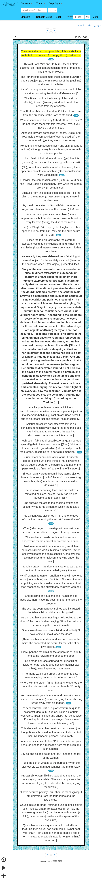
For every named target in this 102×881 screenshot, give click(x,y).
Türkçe (89, 25)
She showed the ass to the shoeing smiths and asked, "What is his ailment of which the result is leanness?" (51, 506)
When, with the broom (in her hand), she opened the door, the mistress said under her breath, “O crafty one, (51, 686)
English (81, 25)
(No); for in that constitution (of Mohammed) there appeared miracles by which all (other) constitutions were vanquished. (51, 171)
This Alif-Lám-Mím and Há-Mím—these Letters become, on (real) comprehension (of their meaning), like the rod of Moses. (51, 68)
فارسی (97, 25)
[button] (26, 3)
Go (87, 17)
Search (53, 10)
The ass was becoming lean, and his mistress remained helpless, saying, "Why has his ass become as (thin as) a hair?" (51, 494)
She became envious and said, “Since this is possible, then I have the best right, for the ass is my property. (51, 599)
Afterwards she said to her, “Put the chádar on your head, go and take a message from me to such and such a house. (51, 745)
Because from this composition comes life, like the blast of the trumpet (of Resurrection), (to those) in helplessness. (51, 196)
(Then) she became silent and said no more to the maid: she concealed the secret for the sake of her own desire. (51, 643)
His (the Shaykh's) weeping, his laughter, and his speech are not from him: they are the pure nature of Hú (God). (51, 231)
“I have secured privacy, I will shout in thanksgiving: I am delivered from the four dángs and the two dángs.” (51, 796)
